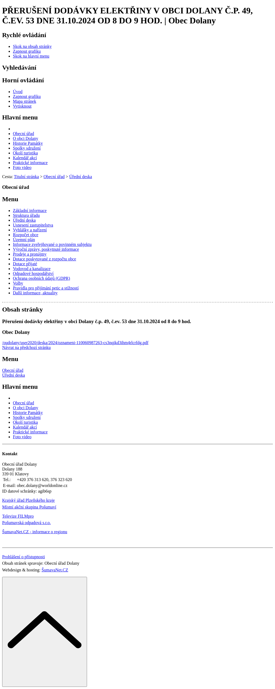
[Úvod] (18, 91)
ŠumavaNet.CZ (55, 570)
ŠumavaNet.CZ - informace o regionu (34, 531)
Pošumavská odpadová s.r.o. (26, 522)
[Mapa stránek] (24, 101)
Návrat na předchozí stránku (26, 347)
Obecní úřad (12, 370)
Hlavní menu (20, 117)
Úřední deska (13, 375)
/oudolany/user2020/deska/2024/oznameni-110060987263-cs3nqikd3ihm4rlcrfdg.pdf (75, 342)
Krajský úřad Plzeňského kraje (28, 500)
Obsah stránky (22, 309)
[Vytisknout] (22, 106)
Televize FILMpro (18, 516)
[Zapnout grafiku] (27, 51)
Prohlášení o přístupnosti (23, 556)
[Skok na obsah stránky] (32, 46)
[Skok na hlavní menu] (31, 56)
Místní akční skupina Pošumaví (29, 507)
